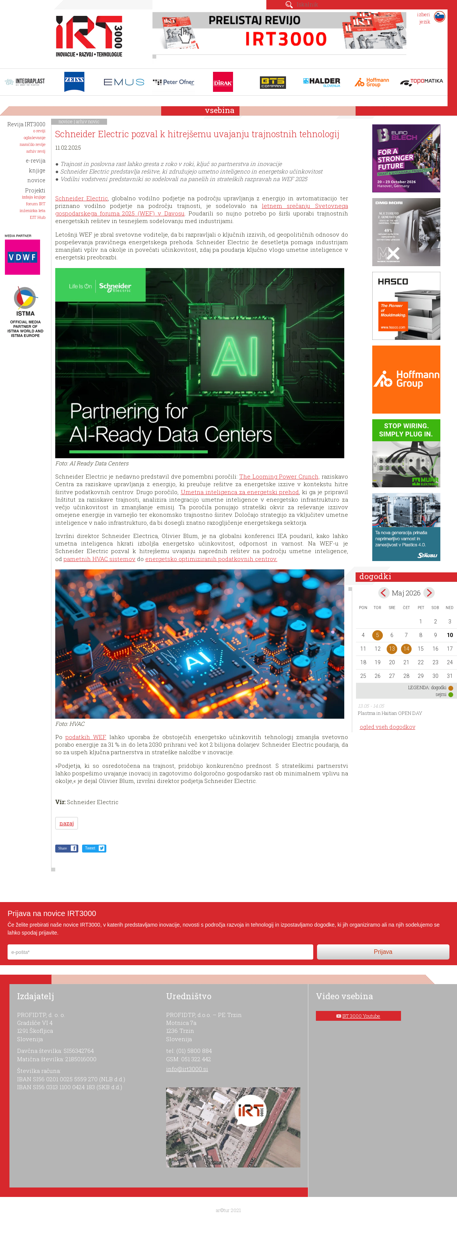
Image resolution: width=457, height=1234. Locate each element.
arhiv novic (87, 121)
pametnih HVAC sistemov (99, 559)
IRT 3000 (86, 37)
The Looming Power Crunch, (279, 476)
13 (392, 649)
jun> (429, 592)
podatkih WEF (85, 737)
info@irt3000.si (187, 1069)
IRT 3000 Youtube (361, 1015)
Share (62, 848)
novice (66, 121)
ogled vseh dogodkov (387, 726)
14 (406, 649)
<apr (384, 592)
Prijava (383, 952)
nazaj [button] (66, 823)
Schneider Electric (81, 198)
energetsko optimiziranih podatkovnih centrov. (211, 559)
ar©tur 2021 (228, 1210)
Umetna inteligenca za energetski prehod (240, 492)
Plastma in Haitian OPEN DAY (390, 713)
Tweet (90, 848)
